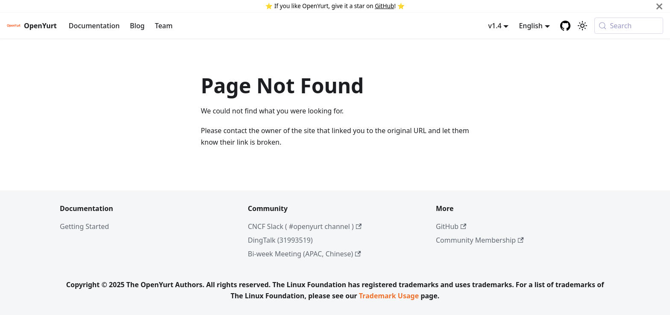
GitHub (384, 6)
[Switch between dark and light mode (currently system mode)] (582, 26)
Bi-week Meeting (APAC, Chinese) (304, 254)
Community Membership (480, 240)
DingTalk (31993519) (280, 240)
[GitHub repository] (565, 26)
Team (164, 25)
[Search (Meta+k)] (628, 26)
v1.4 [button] (495, 25)
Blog (137, 25)
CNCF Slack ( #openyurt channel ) (304, 226)
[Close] (659, 6)
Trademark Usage (389, 295)
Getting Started (84, 226)
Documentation (94, 25)
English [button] (530, 25)
